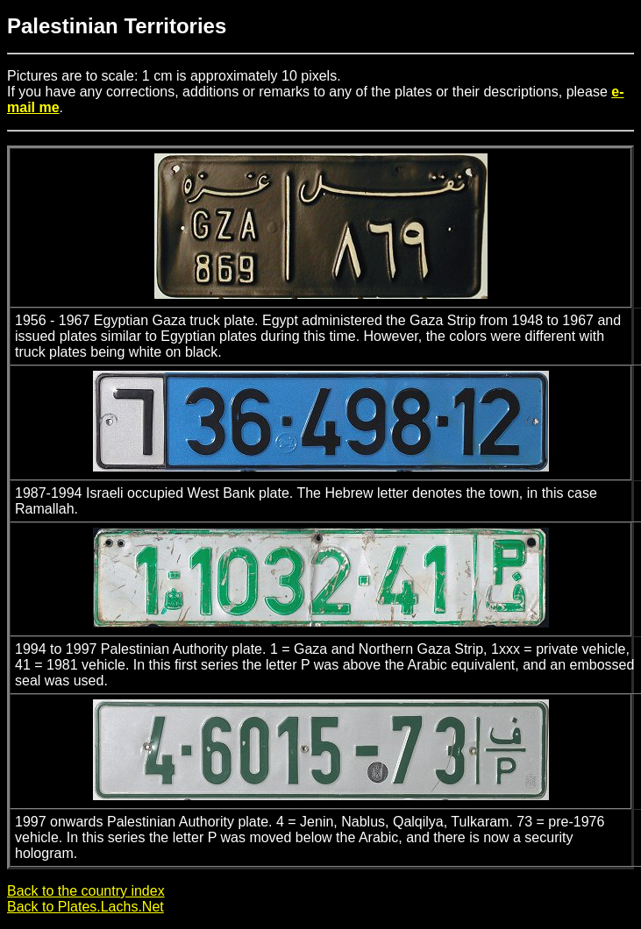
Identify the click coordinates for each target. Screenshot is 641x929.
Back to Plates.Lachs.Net (85, 906)
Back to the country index (86, 890)
